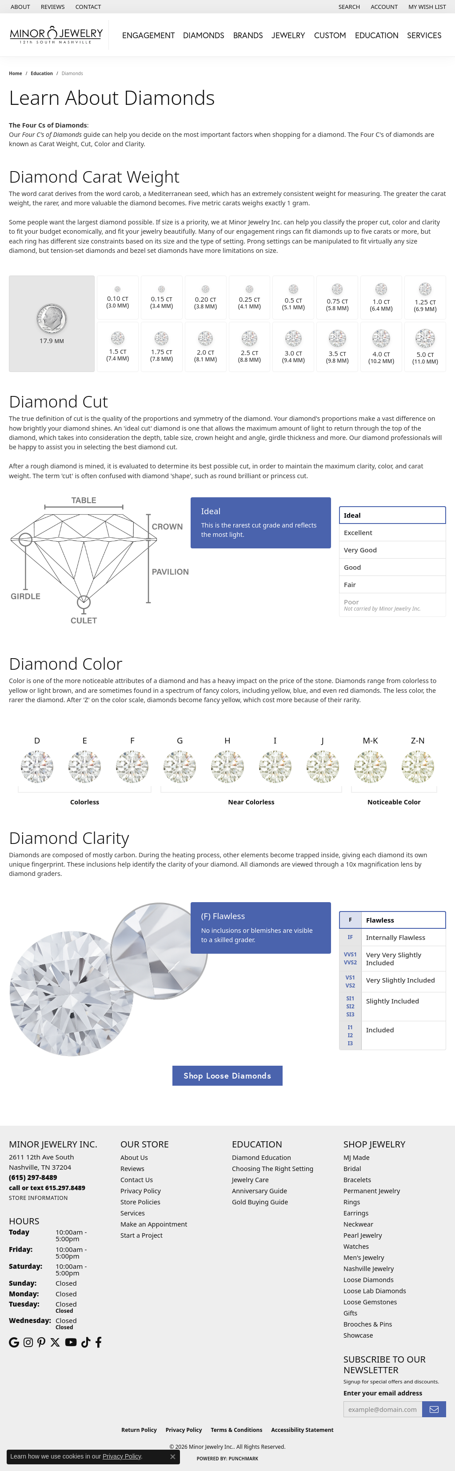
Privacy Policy (140, 1191)
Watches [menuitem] (356, 1246)
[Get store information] (38, 1198)
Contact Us (136, 1179)
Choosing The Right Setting (272, 1168)
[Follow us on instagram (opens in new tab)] (28, 1342)
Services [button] (424, 35)
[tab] (392, 515)
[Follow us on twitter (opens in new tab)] (55, 1342)
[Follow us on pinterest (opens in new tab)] (41, 1342)
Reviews (132, 1168)
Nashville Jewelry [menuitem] (368, 1268)
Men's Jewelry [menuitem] (363, 1257)
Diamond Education (261, 1157)
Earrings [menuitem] (355, 1213)
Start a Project (141, 1235)
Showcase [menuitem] (358, 1335)
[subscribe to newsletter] (434, 1409)
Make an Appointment (153, 1224)
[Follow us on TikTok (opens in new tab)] (86, 1342)
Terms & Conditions (237, 1430)
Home (15, 73)
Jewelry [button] (288, 35)
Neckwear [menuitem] (358, 1224)
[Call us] (47, 1187)
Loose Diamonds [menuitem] (368, 1279)
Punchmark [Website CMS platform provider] (244, 1458)
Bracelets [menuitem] (357, 1179)
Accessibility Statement (302, 1430)
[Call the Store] (33, 1177)
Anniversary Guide (259, 1191)
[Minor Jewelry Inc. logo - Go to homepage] (56, 35)
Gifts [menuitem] (350, 1313)
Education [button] (377, 35)
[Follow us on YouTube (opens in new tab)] (71, 1342)
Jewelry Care (250, 1179)
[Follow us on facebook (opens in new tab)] (98, 1342)
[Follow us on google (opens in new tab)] (14, 1342)
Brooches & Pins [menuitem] (367, 1324)
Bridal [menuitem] (352, 1168)
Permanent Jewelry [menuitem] (371, 1191)
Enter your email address (382, 1393)
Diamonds (203, 35)
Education (42, 73)
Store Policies (140, 1202)
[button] (348, 6)
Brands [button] (248, 35)
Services (132, 1213)
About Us (134, 1157)
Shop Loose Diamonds (227, 1075)
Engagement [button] (148, 35)
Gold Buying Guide (260, 1202)
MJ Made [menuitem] (356, 1157)
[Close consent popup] (173, 1456)
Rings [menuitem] (351, 1202)
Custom (330, 35)
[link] (19, 6)
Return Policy (139, 1430)
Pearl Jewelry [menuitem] (362, 1235)
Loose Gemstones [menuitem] (370, 1302)
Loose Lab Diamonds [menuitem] (374, 1291)
